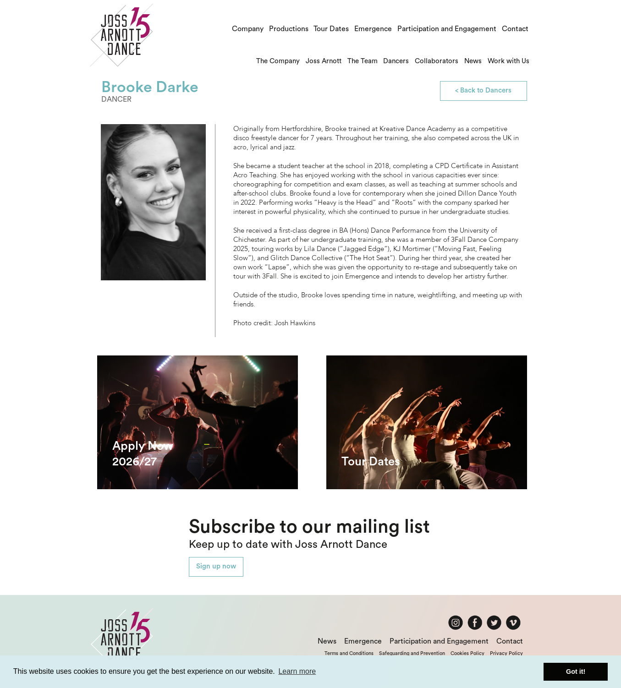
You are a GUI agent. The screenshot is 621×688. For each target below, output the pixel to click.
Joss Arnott (323, 61)
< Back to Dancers (483, 90)
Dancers (396, 61)
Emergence (373, 29)
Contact (515, 29)
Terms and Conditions (349, 653)
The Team (362, 61)
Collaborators (436, 61)
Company (248, 29)
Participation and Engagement (446, 29)
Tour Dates (331, 29)
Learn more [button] (297, 671)
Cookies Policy (467, 653)
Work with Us (508, 61)
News (473, 61)
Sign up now (216, 566)
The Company (278, 61)
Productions (288, 29)
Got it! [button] (575, 671)
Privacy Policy (506, 653)
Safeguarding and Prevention (412, 653)
